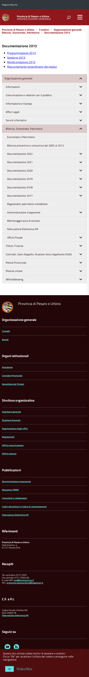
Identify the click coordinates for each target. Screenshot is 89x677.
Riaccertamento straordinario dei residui (32, 67)
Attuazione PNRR (10, 489)
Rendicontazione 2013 (21, 62)
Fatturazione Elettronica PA (22, 229)
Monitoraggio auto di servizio (23, 221)
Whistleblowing (46, 279)
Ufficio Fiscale (47, 237)
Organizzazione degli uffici (15, 428)
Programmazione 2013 (21, 53)
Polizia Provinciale (46, 263)
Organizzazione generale (68, 30)
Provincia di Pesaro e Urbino (33, 16)
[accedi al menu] (80, 17)
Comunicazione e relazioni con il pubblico (46, 95)
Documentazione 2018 (47, 187)
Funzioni (44, 30)
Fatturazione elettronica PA (15, 615)
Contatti (6, 331)
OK (9, 669)
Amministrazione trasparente (47, 212)
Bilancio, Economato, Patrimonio (21, 33)
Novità (5, 339)
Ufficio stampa (9, 453)
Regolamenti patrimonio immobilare (27, 204)
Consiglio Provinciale (12, 375)
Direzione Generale (11, 420)
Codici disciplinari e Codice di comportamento (24, 506)
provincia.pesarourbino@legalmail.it (25, 582)
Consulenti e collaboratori (14, 498)
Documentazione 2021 (47, 162)
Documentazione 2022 (47, 154)
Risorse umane (46, 271)
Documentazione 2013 (57, 33)
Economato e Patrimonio (21, 137)
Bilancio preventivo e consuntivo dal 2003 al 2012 (35, 145)
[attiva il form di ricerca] (68, 17)
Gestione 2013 (16, 57)
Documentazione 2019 (47, 179)
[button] (80, 78)
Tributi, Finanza (46, 246)
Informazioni (46, 87)
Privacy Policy (24, 669)
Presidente (7, 367)
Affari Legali (46, 112)
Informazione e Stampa (46, 104)
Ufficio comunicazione (13, 445)
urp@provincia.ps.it (24, 580)
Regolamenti (8, 437)
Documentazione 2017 (47, 196)
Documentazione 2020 (47, 170)
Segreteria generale (11, 411)
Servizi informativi (46, 120)
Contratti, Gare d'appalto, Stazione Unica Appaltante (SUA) (46, 254)
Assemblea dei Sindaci (13, 384)
